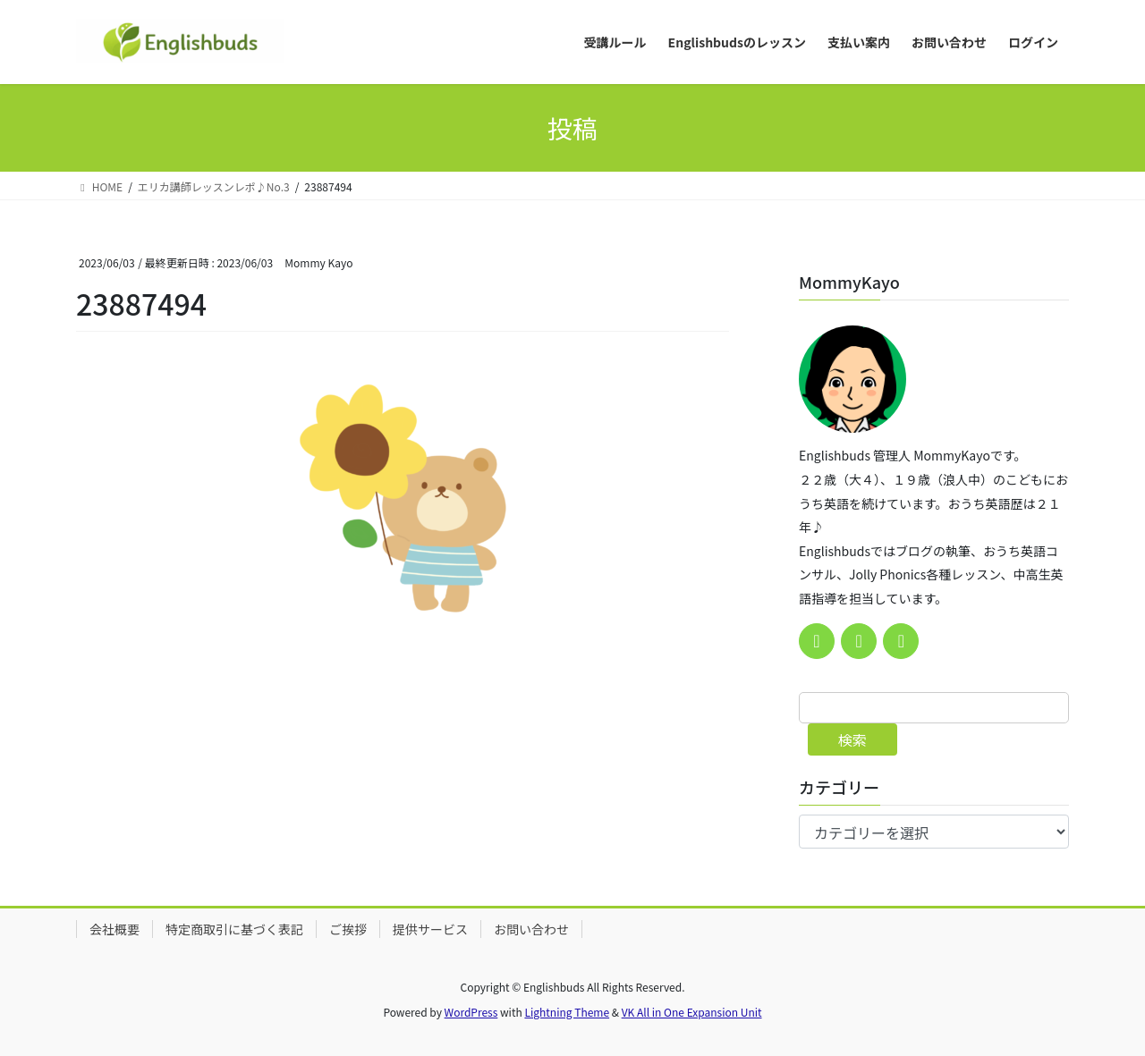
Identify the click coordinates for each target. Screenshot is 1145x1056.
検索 (852, 739)
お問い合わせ (531, 929)
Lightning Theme (566, 1011)
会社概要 (114, 929)
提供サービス (430, 929)
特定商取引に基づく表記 (234, 929)
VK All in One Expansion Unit (692, 1011)
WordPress (471, 1011)
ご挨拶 (348, 929)
